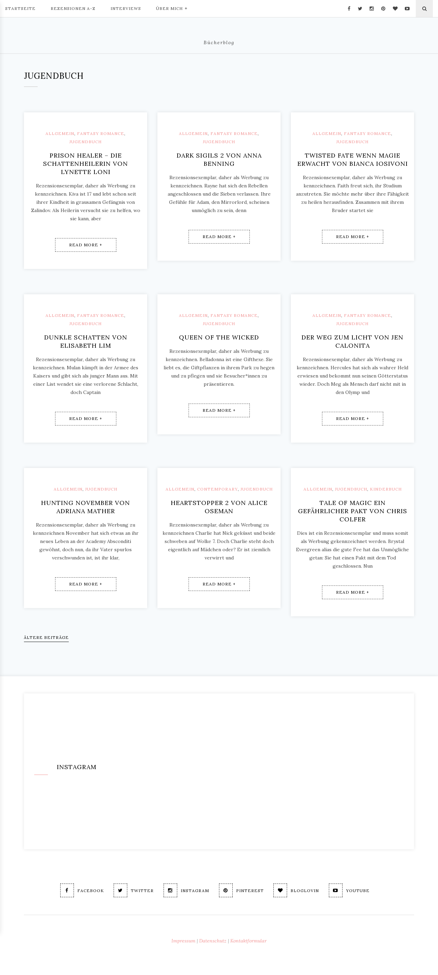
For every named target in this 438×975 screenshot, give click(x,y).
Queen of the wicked (219, 337)
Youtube (349, 890)
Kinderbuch (386, 489)
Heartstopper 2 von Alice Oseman (219, 507)
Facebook (82, 890)
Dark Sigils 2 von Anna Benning (219, 159)
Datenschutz (213, 941)
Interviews (126, 8)
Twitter (134, 890)
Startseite (20, 8)
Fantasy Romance (100, 133)
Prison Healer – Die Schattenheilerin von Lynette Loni (85, 163)
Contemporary (217, 489)
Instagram (186, 890)
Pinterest (241, 890)
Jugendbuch (85, 141)
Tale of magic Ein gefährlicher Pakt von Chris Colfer (352, 511)
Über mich (172, 7)
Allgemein (60, 133)
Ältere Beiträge (46, 637)
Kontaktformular (248, 941)
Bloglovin (296, 890)
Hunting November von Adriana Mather (85, 507)
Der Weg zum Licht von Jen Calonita (352, 341)
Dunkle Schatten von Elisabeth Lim (85, 341)
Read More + (85, 244)
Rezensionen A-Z (73, 8)
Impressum (183, 941)
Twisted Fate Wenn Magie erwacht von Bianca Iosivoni (352, 159)
